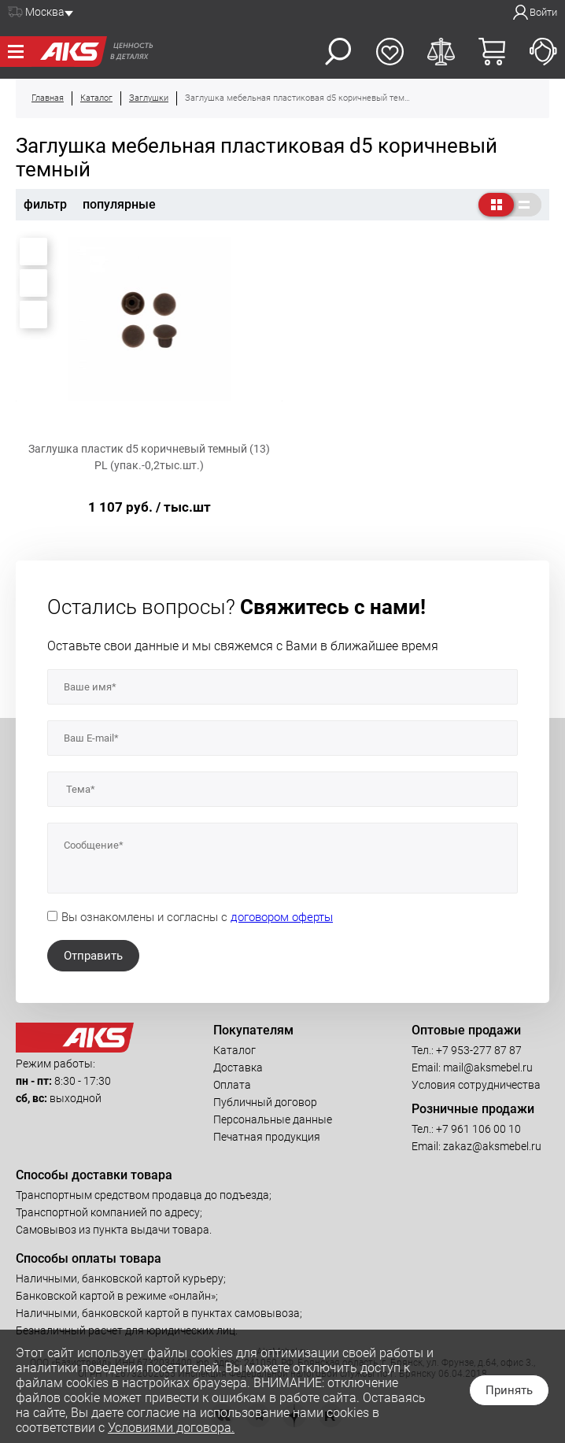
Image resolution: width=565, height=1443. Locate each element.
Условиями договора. (171, 1427)
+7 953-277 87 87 (479, 1050)
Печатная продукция (266, 1136)
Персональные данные (272, 1119)
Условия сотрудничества (476, 1085)
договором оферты (282, 917)
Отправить (93, 956)
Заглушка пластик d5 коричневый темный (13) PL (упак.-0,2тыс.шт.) (149, 457)
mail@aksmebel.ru (488, 1067)
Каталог (234, 1050)
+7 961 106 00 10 (478, 1129)
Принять (509, 1390)
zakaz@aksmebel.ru (492, 1146)
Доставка (238, 1067)
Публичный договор (265, 1102)
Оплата (232, 1085)
